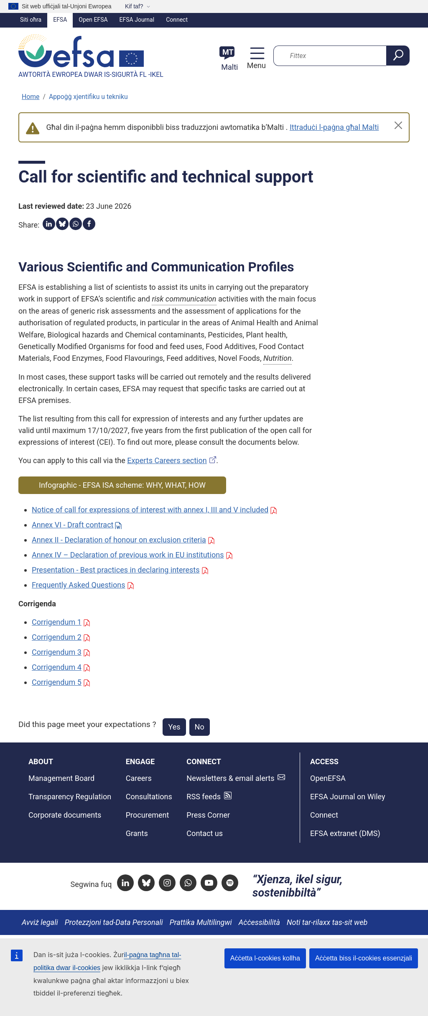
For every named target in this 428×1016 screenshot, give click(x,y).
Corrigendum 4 (57, 667)
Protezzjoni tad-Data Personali (114, 922)
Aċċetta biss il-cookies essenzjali (363, 958)
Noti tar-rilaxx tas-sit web (327, 922)
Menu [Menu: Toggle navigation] (255, 65)
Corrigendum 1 (57, 622)
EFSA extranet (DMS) (345, 833)
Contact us (204, 833)
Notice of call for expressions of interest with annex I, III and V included (150, 509)
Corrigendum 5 (57, 682)
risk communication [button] (184, 298)
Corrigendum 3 (57, 652)
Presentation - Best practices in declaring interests (116, 569)
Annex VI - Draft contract (73, 524)
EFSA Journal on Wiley (347, 796)
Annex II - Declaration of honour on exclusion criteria (119, 539)
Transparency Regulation (69, 796)
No (199, 726)
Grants (137, 833)
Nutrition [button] (277, 358)
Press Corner (208, 815)
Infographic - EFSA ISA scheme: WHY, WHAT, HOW (122, 485)
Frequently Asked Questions (78, 584)
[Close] (398, 125)
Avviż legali (40, 922)
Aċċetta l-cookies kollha (265, 958)
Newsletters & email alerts (230, 778)
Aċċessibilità (259, 922)
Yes (174, 726)
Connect (177, 19)
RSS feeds (203, 796)
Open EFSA (93, 19)
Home (30, 97)
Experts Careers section (166, 460)
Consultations (149, 796)
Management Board (61, 778)
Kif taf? (134, 6)
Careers (139, 778)
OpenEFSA (328, 778)
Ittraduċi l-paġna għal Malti (334, 127)
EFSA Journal (137, 19)
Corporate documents (64, 815)
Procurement (147, 815)
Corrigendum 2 (57, 637)
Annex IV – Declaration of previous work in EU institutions (128, 554)
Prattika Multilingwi (201, 922)
